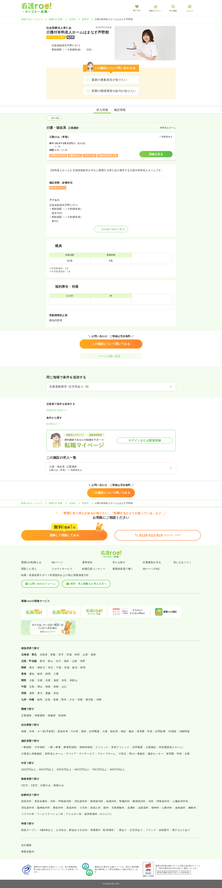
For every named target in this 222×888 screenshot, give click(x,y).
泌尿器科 (143, 807)
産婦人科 (95, 807)
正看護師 (26, 715)
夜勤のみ (59, 785)
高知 (56, 693)
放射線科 (180, 807)
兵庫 (48, 680)
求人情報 (102, 109)
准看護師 (39, 715)
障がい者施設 (137, 753)
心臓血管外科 (180, 801)
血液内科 (111, 801)
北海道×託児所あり (56, 410)
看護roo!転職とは (31, 562)
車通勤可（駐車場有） (103, 830)
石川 (58, 661)
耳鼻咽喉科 (118, 807)
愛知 (31, 673)
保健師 (52, 715)
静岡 (48, 673)
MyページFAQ (151, 568)
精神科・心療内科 (161, 807)
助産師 (62, 715)
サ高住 (122, 753)
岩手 (61, 654)
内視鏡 (172, 731)
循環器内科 (96, 801)
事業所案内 (27, 851)
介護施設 (151, 747)
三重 (56, 673)
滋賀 (56, 680)
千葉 (58, 667)
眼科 (106, 807)
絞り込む (54, 118)
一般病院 (26, 747)
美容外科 (26, 801)
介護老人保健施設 (31, 753)
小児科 (83, 807)
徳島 (31, 693)
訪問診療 (160, 731)
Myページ (57, 562)
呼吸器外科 (163, 801)
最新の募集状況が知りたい (109, 79)
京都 (40, 680)
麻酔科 (192, 807)
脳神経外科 (43, 807)
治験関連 (184, 731)
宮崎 (80, 699)
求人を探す (118, 562)
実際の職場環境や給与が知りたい (114, 90)
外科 (151, 801)
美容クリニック (120, 747)
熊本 (63, 699)
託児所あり (51, 424)
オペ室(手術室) (46, 731)
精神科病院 (86, 747)
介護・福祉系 (110, 731)
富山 (50, 661)
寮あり (123, 830)
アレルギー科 (74, 814)
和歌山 (73, 680)
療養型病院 (70, 747)
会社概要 (26, 845)
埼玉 (50, 667)
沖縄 (98, 699)
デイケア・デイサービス (80, 753)
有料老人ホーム (54, 753)
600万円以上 (81, 769)
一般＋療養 (54, 747)
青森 (53, 654)
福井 (66, 661)
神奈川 (41, 667)
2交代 (24, 785)
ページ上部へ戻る (111, 356)
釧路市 (85, 19)
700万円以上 (99, 769)
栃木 (74, 667)
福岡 (39, 699)
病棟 (23, 731)
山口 (64, 686)
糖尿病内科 (139, 801)
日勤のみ (45, 785)
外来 (31, 731)
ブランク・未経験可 (157, 830)
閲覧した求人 (29, 568)
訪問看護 (94, 731)
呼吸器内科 (64, 801)
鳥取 (48, 686)
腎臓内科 (124, 801)
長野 (82, 661)
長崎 (55, 699)
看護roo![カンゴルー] (31, 19)
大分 (72, 699)
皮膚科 (131, 807)
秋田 (77, 654)
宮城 (69, 654)
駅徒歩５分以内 (78, 830)
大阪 (31, 680)
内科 (53, 801)
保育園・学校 (144, 731)
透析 (83, 731)
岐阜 (40, 673)
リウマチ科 (27, 814)
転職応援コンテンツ (93, 568)
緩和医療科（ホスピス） (98, 814)
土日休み (61, 830)
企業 (187, 753)
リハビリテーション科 (50, 814)
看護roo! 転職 (56, 19)
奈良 (64, 680)
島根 (56, 686)
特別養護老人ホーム (170, 747)
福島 (93, 654)
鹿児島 (89, 699)
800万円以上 (117, 769)
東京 (31, 667)
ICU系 (74, 731)
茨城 (66, 667)
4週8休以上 (46, 830)
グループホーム (107, 753)
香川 (40, 693)
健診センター (155, 753)
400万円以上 (46, 769)
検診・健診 (127, 731)
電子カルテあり (181, 830)
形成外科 (71, 807)
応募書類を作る (152, 562)
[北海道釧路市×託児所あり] (111, 386)
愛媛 (48, 693)
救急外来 (63, 731)
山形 (85, 654)
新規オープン (29, 830)
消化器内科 (80, 801)
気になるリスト (182, 562)
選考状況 (87, 562)
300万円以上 (28, 769)
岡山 (40, 686)
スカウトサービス (62, 568)
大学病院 (39, 747)
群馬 (82, 667)
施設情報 (120, 109)
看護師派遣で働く (122, 568)
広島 (31, 686)
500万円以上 (64, 769)
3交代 (34, 785)
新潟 (42, 661)
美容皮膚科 (40, 801)
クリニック (101, 747)
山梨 (74, 661)
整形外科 (58, 807)
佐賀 (47, 699)
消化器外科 (27, 807)
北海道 (72, 19)
